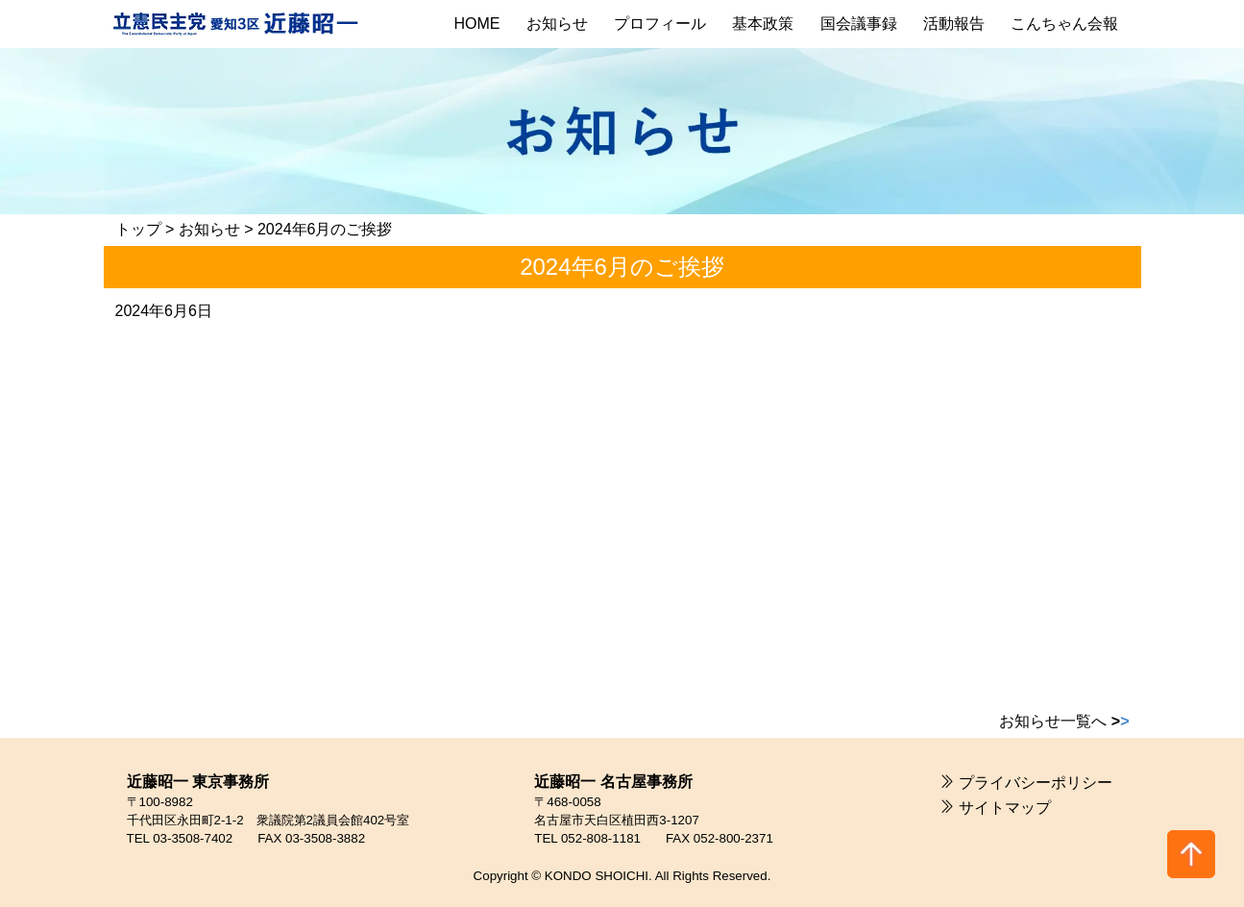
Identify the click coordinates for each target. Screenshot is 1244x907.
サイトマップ (1005, 807)
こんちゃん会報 (1064, 23)
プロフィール (660, 23)
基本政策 (762, 23)
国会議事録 (858, 23)
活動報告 (954, 23)
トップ (138, 229)
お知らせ (557, 23)
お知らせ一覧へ (1064, 721)
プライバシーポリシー (1035, 782)
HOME (477, 23)
